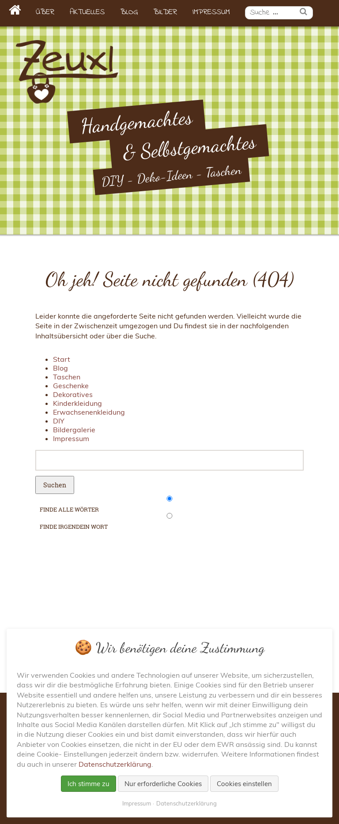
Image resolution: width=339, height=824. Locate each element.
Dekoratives (73, 394)
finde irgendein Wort (74, 526)
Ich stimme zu (88, 783)
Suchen (54, 485)
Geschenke (71, 385)
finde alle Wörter (69, 509)
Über (45, 12)
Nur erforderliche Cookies (163, 783)
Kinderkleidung (77, 403)
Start (61, 359)
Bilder (165, 12)
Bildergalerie (74, 429)
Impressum (211, 12)
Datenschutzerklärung (115, 764)
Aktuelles (87, 12)
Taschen (66, 376)
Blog (129, 12)
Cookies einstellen (244, 783)
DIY (58, 420)
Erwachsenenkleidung (89, 412)
